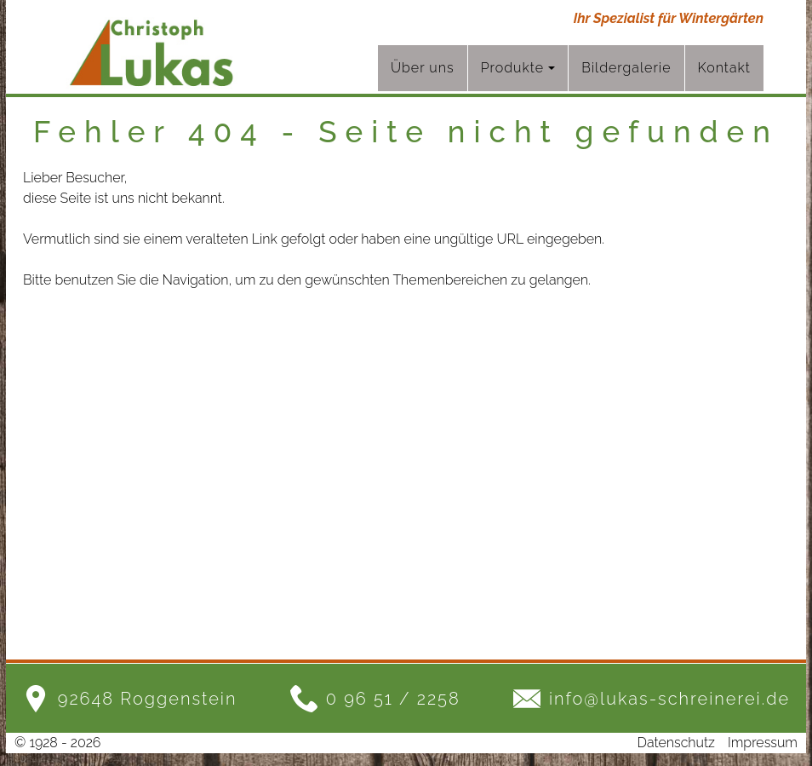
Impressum (763, 742)
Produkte (518, 68)
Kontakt (725, 68)
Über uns (423, 68)
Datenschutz (676, 742)
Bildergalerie (626, 68)
